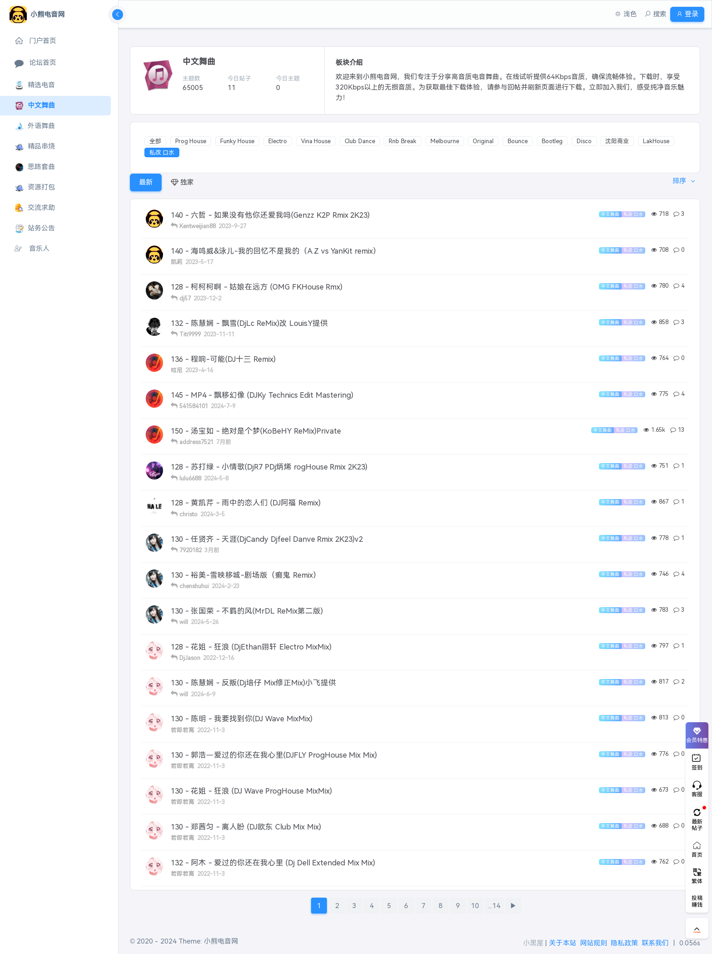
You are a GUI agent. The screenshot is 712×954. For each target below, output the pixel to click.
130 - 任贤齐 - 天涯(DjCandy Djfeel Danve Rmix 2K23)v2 (267, 539)
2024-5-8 (216, 478)
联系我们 (655, 943)
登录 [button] (683, 14)
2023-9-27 (232, 226)
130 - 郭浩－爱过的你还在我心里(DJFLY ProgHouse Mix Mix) (274, 755)
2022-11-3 (211, 730)
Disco (584, 141)
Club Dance (360, 141)
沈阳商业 (617, 141)
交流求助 (35, 208)
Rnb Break (402, 141)
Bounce (518, 141)
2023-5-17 (199, 262)
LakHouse (656, 141)
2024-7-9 (223, 406)
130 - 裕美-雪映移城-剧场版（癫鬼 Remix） (246, 575)
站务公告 (35, 228)
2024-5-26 (204, 622)
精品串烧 (35, 146)
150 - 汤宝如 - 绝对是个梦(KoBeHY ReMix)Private (256, 431)
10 (475, 905)
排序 (676, 182)
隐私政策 (624, 943)
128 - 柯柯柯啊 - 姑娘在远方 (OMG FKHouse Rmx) (256, 287)
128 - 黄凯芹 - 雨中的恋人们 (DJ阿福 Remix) (246, 503)
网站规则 (593, 943)
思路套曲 (35, 167)
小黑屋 (533, 943)
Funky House (237, 141)
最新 (146, 182)
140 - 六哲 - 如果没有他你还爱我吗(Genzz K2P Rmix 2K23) (270, 215)
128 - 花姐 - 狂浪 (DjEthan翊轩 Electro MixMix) (251, 647)
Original (483, 141)
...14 (494, 905)
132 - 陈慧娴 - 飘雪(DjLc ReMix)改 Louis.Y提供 (249, 323)
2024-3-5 (212, 514)
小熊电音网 (221, 941)
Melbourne (444, 141)
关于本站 (562, 943)
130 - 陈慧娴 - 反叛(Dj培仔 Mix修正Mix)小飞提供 (253, 683)
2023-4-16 (199, 370)
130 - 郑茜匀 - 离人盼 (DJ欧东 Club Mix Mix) (246, 827)
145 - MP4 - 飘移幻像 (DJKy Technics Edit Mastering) (262, 395)
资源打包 (35, 187)
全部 (155, 141)
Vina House (316, 141)
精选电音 (35, 85)
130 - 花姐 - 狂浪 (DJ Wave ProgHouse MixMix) (251, 791)
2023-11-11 (218, 334)
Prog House (191, 141)
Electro (277, 141)
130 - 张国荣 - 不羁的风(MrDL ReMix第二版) (247, 611)
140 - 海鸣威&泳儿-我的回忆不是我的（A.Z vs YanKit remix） (276, 251)
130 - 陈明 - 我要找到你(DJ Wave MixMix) (241, 718)
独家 (182, 182)
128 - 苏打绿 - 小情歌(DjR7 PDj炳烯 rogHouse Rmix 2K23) (269, 467)
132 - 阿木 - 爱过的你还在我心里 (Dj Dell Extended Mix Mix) (273, 863)
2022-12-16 (218, 657)
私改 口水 (162, 152)
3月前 (211, 550)
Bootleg (552, 141)
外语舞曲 (35, 126)
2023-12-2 (207, 298)
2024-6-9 (203, 694)
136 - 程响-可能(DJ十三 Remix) (223, 359)
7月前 (223, 442)
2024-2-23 (225, 586)
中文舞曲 (35, 105)
